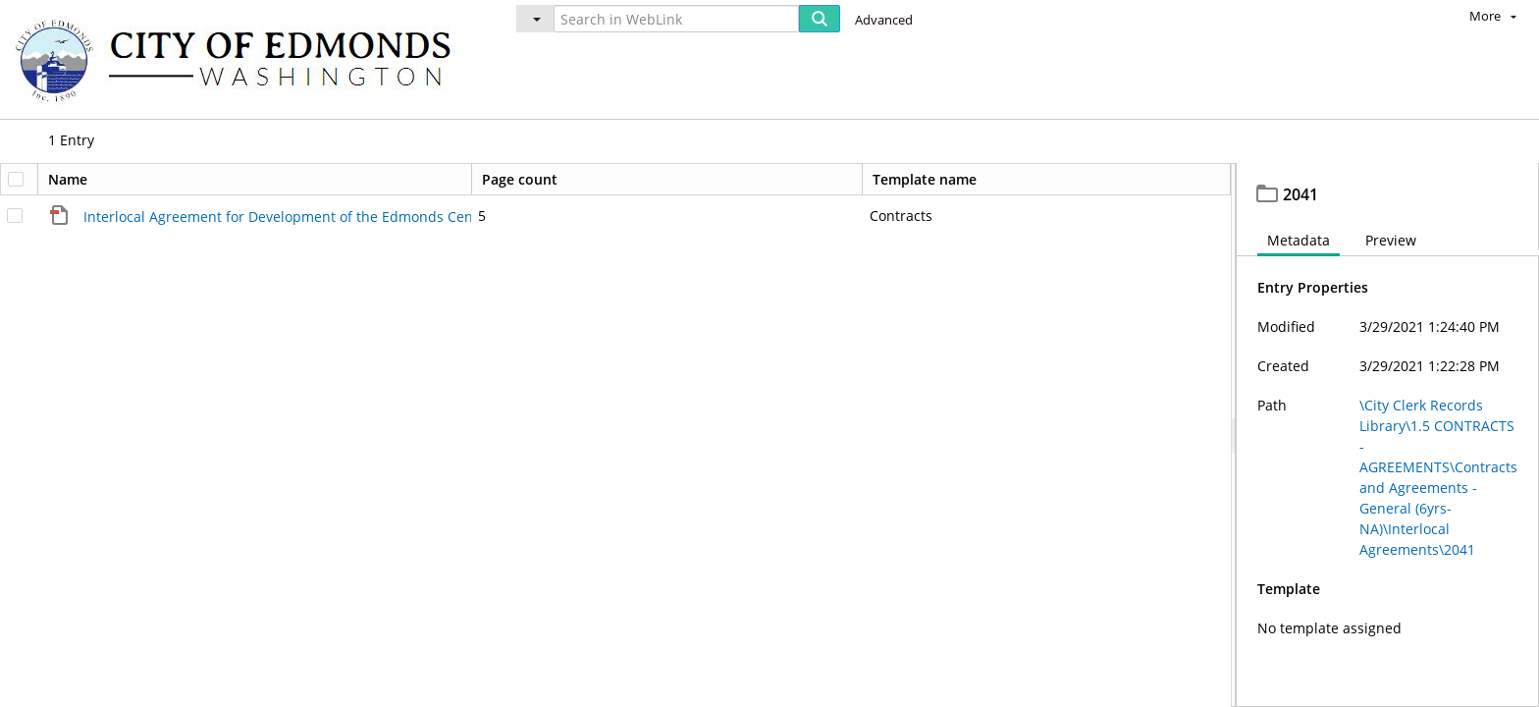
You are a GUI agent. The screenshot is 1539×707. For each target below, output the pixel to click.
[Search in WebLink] (676, 18)
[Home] (242, 59)
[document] (1388, 437)
